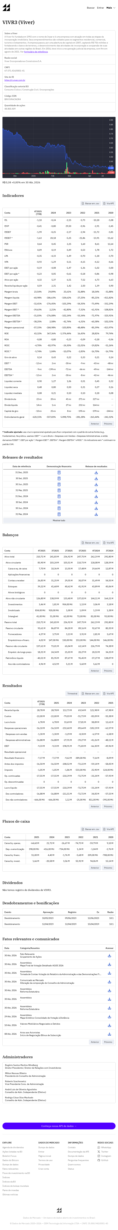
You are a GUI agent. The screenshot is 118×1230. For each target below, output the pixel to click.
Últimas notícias (10, 1194)
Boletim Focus (9, 1156)
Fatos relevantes (10, 1168)
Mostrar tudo (59, 520)
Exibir (59, 472)
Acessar (109, 955)
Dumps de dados (10, 1164)
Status (71, 1168)
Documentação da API (78, 1151)
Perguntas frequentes (78, 1160)
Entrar (100, 7)
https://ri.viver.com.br (14, 80)
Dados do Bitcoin (10, 1160)
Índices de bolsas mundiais (15, 1186)
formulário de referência (36, 51)
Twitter (104, 1151)
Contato (72, 1147)
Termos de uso (45, 1160)
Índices (6, 1177)
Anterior (95, 423)
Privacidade (44, 1164)
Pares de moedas (10, 1190)
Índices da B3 (9, 1181)
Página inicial (44, 1156)
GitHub (104, 1160)
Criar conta (43, 1168)
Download (96, 472)
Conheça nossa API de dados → (59, 1126)
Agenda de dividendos (13, 1147)
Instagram (106, 1156)
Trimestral (72, 693)
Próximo (108, 423)
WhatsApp (106, 1147)
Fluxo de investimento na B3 (16, 1173)
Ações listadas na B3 (12, 1151)
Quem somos (74, 1164)
